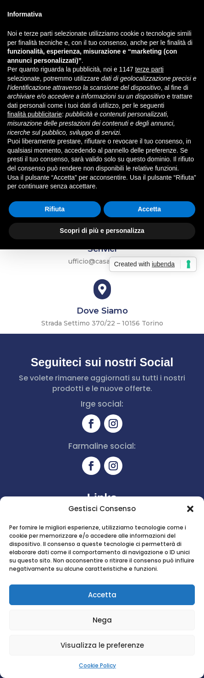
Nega (102, 620)
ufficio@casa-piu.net (102, 261)
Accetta (102, 595)
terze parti (149, 69)
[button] (190, 508)
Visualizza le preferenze (102, 645)
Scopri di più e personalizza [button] (102, 230)
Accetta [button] (149, 209)
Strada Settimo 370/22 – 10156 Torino (102, 323)
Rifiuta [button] (54, 209)
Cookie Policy (97, 665)
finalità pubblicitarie (34, 114)
